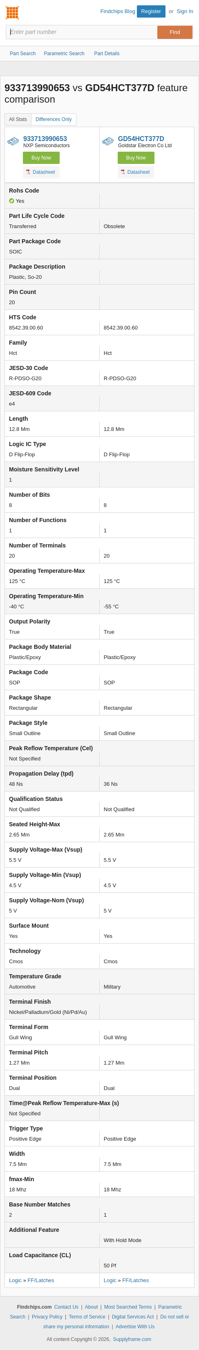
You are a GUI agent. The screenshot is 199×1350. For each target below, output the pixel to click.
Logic (15, 1280)
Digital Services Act (133, 1317)
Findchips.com (13, 13)
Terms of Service (87, 1317)
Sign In (185, 11)
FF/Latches (41, 1280)
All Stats (18, 119)
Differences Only (54, 119)
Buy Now (41, 158)
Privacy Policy (47, 1317)
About (91, 1307)
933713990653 (45, 138)
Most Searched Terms (128, 1307)
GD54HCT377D (141, 138)
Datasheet (40, 171)
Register (151, 11)
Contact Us (66, 1307)
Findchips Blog (118, 11)
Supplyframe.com (132, 1339)
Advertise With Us (135, 1327)
